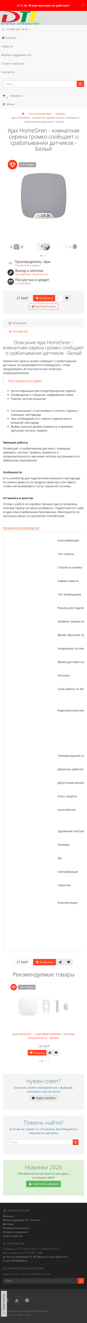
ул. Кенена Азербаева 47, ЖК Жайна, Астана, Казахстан (35, 1256)
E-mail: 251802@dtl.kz (15, 1260)
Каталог (10, 38)
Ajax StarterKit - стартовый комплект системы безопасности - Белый (43, 1036)
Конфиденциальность (16, 1228)
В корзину (44, 298)
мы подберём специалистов (31, 274)
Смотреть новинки (43, 1184)
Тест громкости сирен (25, 381)
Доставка (8, 1224)
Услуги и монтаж (12, 63)
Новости (7, 46)
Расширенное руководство (21, 528)
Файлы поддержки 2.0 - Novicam (21, 1220)
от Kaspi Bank (23, 283)
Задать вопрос (44, 1098)
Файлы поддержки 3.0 (16, 55)
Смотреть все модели (28, 265)
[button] (43, 95)
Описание (17, 323)
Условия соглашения (15, 1232)
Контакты (7, 72)
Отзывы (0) (17, 331)
